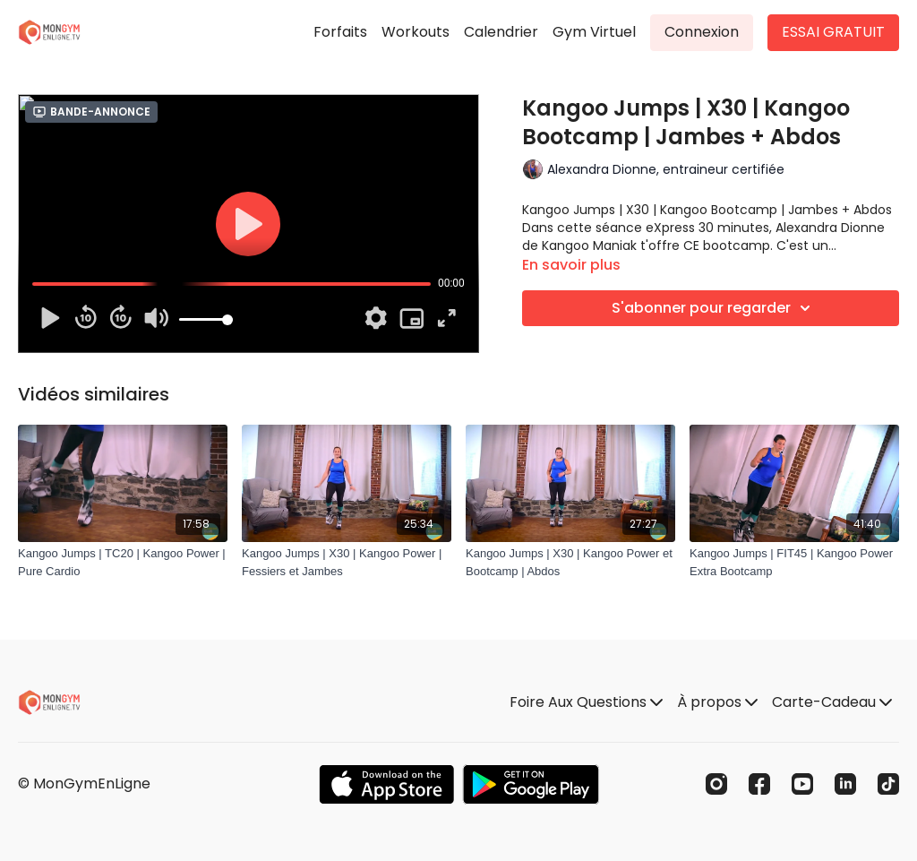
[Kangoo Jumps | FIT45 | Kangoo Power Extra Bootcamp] (794, 562)
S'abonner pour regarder (714, 308)
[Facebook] (759, 784)
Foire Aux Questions (586, 702)
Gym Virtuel (594, 32)
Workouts (415, 32)
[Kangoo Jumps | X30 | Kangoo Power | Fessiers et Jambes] (346, 562)
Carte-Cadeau (832, 702)
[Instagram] (716, 784)
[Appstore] (386, 784)
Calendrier (501, 32)
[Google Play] (531, 784)
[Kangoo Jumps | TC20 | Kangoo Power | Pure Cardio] (122, 562)
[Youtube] (802, 784)
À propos (717, 702)
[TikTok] (888, 784)
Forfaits (340, 32)
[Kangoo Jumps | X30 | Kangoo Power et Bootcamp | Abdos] (570, 562)
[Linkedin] (845, 784)
